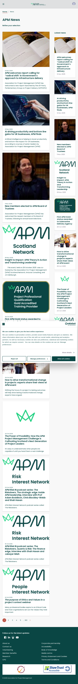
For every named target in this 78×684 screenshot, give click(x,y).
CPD (4, 660)
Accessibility (46, 646)
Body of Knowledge (49, 650)
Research (6, 656)
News (12, 12)
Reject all (14, 359)
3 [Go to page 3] (12, 620)
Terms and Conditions (50, 660)
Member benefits (9, 653)
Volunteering (7, 650)
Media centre (46, 653)
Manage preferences (39, 359)
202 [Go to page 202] (26, 620)
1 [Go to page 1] (4, 620)
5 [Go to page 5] (20, 620)
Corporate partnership (50, 643)
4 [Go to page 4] (16, 620)
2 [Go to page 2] (8, 620)
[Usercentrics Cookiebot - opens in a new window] (67, 324)
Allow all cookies (63, 359)
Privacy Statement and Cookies (54, 656)
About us (6, 643)
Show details (67, 352)
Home (5, 12)
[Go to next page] (30, 620)
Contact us (6, 646)
